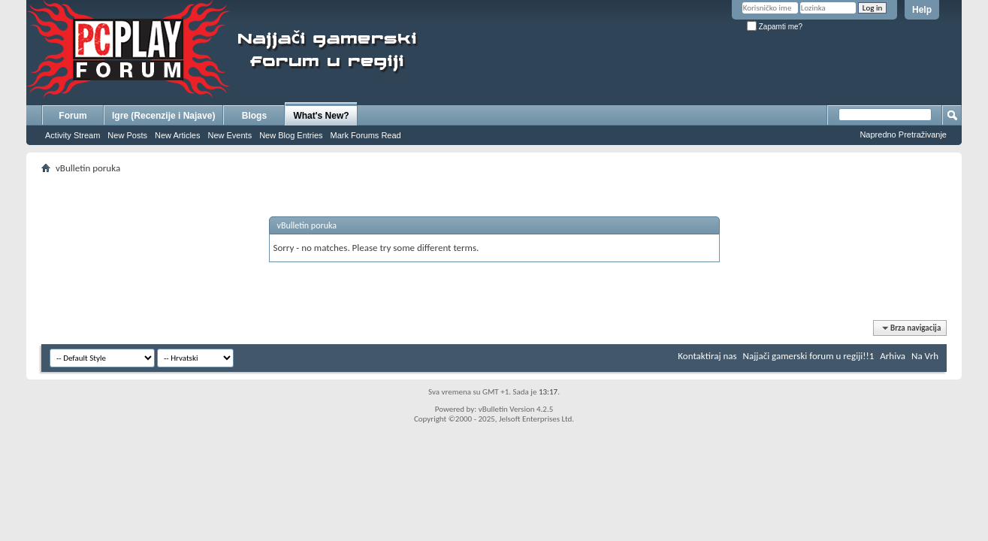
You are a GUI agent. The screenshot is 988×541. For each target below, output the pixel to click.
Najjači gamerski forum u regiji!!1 (809, 355)
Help (922, 10)
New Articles (178, 135)
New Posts (127, 135)
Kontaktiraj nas (707, 355)
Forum (72, 115)
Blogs (254, 115)
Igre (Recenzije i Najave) (163, 115)
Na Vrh (924, 355)
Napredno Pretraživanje (903, 134)
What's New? (321, 115)
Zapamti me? (774, 27)
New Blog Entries (290, 135)
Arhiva (892, 355)
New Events (229, 135)
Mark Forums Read (366, 135)
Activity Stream (72, 135)
